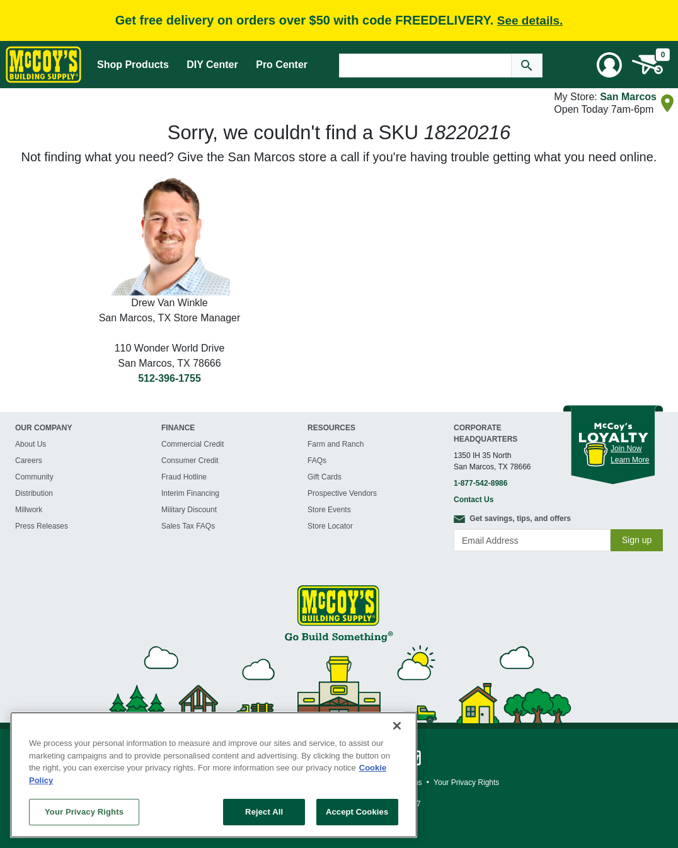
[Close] (397, 726)
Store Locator (330, 526)
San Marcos (628, 96)
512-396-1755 (169, 378)
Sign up (637, 540)
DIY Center (212, 64)
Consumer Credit (190, 460)
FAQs (316, 460)
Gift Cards (324, 477)
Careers (28, 460)
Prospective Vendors (342, 493)
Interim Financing (190, 493)
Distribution (34, 493)
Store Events (329, 509)
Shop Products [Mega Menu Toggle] (133, 64)
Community (34, 477)
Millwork (28, 509)
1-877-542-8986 (480, 483)
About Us (30, 444)
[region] (213, 775)
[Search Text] (425, 65)
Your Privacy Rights (84, 811)
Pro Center (281, 64)
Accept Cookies (357, 811)
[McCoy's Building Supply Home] (43, 64)
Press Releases (41, 526)
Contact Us (473, 499)
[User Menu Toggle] (609, 64)
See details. (530, 20)
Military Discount (189, 509)
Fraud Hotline (184, 477)
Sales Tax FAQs (188, 526)
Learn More (630, 460)
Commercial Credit (192, 444)
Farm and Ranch (335, 444)
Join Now (626, 448)
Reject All (264, 811)
